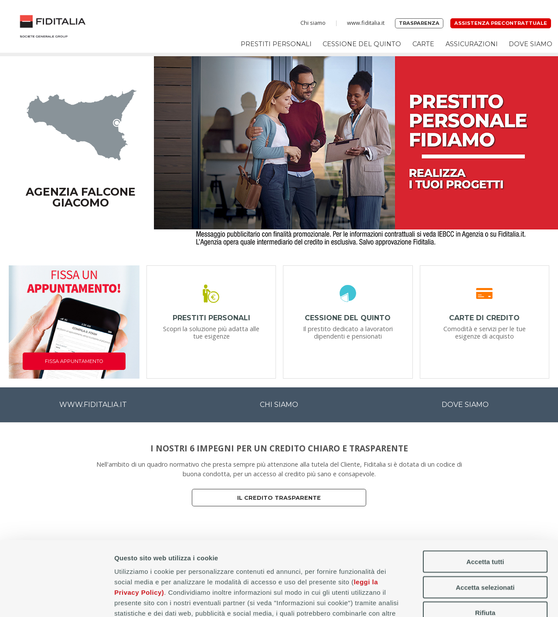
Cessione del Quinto (362, 44)
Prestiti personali (276, 44)
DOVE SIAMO (465, 404)
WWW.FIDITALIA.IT (93, 404)
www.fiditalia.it (365, 23)
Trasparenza (419, 23)
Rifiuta (485, 542)
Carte (423, 44)
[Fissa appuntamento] (74, 322)
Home (53, 26)
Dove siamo (530, 44)
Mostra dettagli (458, 599)
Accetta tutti (485, 491)
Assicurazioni (472, 44)
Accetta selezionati (485, 517)
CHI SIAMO (279, 404)
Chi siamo (313, 23)
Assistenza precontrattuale (500, 23)
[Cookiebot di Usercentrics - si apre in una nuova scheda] (56, 600)
